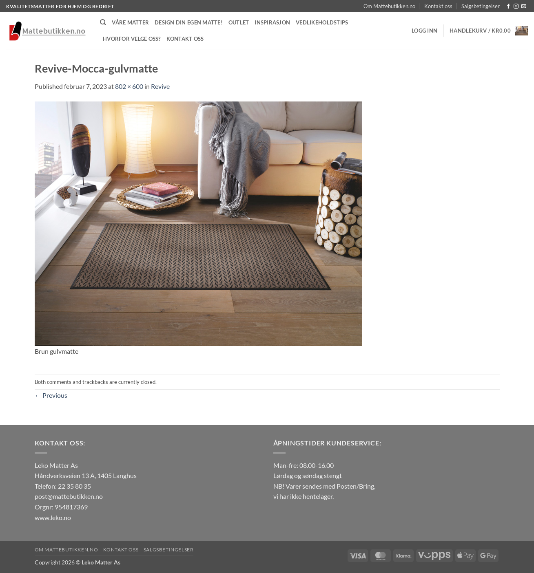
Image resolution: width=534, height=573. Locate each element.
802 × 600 (129, 86)
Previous (51, 395)
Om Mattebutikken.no (389, 6)
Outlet (238, 22)
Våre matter (130, 22)
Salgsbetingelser (480, 6)
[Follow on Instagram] (516, 6)
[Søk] (103, 22)
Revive (160, 86)
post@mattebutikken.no (69, 496)
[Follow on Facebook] (508, 6)
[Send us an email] (523, 6)
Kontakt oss (438, 6)
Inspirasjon (272, 22)
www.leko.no (53, 517)
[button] (424, 30)
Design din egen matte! (189, 22)
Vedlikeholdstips (322, 22)
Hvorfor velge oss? (132, 38)
